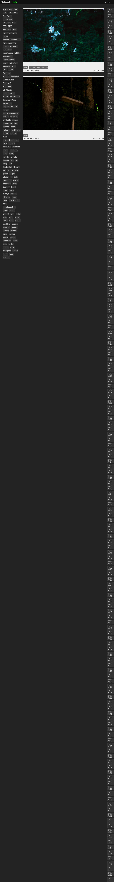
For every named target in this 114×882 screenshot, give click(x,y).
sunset (5, 237)
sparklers (6, 224)
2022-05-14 (110, 509)
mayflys (6, 194)
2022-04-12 (110, 541)
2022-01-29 (110, 756)
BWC (5, 13)
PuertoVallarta (8, 80)
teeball (12, 237)
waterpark (7, 251)
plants (5, 211)
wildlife (15, 251)
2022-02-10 (110, 740)
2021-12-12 (110, 874)
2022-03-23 (110, 579)
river (12, 214)
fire (16, 160)
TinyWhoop (7, 103)
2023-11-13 (110, 262)
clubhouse (14, 150)
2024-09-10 (110, 128)
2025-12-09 (110, 43)
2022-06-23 (110, 439)
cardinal (12, 143)
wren (11, 254)
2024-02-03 (110, 214)
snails (5, 221)
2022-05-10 (110, 515)
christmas (16, 147)
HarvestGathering (10, 33)
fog (4, 170)
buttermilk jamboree (11, 140)
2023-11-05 (110, 279)
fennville (14, 157)
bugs (5, 137)
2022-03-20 (110, 584)
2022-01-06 (110, 799)
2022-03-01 (110, 675)
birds (13, 127)
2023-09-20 (110, 338)
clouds (5, 150)
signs (11, 217)
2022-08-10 (110, 429)
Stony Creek (15, 97)
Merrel (5, 63)
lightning (6, 187)
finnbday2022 (8, 160)
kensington (7, 180)
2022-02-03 (110, 751)
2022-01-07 (110, 793)
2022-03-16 (110, 606)
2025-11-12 (110, 80)
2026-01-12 (110, 26)
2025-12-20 (110, 37)
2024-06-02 (110, 171)
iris (11, 177)
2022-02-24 (110, 692)
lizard (13, 187)
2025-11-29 (110, 69)
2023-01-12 (110, 418)
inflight (12, 174)
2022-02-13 (110, 729)
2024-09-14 (110, 123)
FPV (10, 26)
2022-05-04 (110, 531)
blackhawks (15, 130)
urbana (5, 247)
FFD (4, 26)
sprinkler (6, 227)
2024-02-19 (110, 193)
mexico (13, 194)
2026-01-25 (110, 16)
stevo (5, 234)
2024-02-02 (110, 220)
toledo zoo (7, 241)
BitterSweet (7, 16)
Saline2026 (7, 90)
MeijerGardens (9, 60)
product (6, 214)
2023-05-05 (110, 364)
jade (16, 177)
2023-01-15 (110, 413)
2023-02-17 (110, 386)
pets (4, 204)
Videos (107, 2)
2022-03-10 (110, 627)
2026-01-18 (110, 21)
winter (5, 254)
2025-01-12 (110, 91)
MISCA (17, 53)
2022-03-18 (110, 595)
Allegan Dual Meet (10, 9)
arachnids (7, 120)
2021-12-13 (110, 868)
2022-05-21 (110, 493)
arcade (15, 120)
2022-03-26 (110, 574)
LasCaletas (7, 50)
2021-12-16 (110, 863)
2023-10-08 (110, 305)
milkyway (6, 197)
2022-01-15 (110, 772)
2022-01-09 (110, 788)
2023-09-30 (110, 316)
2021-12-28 (110, 826)
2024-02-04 (110, 209)
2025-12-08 (110, 48)
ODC (5, 70)
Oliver (11, 70)
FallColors (7, 30)
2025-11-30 (110, 64)
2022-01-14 (110, 777)
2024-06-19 (110, 166)
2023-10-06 (110, 311)
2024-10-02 (110, 107)
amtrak (5, 117)
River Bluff (7, 83)
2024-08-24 (110, 139)
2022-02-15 (110, 718)
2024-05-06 (110, 182)
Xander (6, 110)
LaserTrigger (8, 53)
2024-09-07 (110, 134)
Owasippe (7, 73)
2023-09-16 (110, 348)
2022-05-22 (110, 488)
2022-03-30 (110, 552)
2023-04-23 (110, 370)
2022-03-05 (110, 654)
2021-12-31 (110, 820)
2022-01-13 (110, 783)
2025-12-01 (110, 59)
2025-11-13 (110, 75)
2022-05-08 (110, 520)
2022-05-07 (110, 525)
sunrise (12, 234)
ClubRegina (7, 19)
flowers (16, 167)
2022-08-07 (110, 434)
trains (15, 241)
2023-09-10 (110, 354)
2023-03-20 (110, 375)
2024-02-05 (110, 203)
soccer (17, 221)
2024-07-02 (110, 155)
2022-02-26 (110, 686)
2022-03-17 (110, 600)
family (11, 154)
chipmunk (6, 147)
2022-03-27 (110, 568)
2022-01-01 (110, 815)
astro (16, 123)
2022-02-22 (110, 697)
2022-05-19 (110, 498)
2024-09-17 (110, 118)
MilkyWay (13, 63)
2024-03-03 (110, 187)
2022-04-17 (110, 536)
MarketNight (7, 56)
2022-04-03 (110, 547)
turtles (11, 244)
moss (5, 200)
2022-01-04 (110, 804)
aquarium (14, 117)
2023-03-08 (110, 380)
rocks (18, 214)
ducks (5, 154)
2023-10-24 (110, 289)
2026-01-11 (110, 32)
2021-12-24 (110, 847)
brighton (13, 133)
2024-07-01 (110, 161)
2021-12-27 (110, 831)
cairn (5, 143)
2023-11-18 (110, 246)
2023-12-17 (110, 236)
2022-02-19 (110, 702)
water (12, 247)
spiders (15, 224)
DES (14, 23)
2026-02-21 (110, 10)
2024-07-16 (110, 144)
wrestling (6, 257)
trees (5, 244)
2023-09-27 (110, 321)
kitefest (16, 180)
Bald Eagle (13, 13)
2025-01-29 (110, 85)
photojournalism (9, 207)
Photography (6, 2)
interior (5, 177)
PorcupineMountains (11, 76)
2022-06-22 (110, 445)
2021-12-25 (110, 842)
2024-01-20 (110, 225)
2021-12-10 (110, 879)
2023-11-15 (110, 257)
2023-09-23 (110, 327)
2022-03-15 (110, 611)
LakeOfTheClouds (10, 46)
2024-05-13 (110, 177)
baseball (6, 127)
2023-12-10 (110, 241)
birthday (6, 130)
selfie (5, 217)
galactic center (13, 170)
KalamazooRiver (9, 43)
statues (13, 231)
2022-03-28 (110, 563)
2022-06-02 (110, 477)
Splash (5, 97)
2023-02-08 (110, 407)
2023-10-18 (110, 295)
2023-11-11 (110, 268)
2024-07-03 (110, 150)
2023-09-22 (110, 332)
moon (14, 197)
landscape (7, 184)
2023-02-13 (110, 397)
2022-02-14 (110, 724)
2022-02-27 (110, 681)
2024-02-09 (110, 198)
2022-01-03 (110, 809)
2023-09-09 (110, 359)
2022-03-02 (110, 670)
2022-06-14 (110, 461)
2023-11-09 (110, 273)
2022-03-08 (110, 638)
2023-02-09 (110, 402)
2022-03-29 (110, 557)
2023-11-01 (110, 284)
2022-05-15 (110, 504)
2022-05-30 (110, 482)
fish (10, 164)
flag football (7, 167)
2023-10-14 (110, 300)
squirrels (14, 227)
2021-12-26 (110, 836)
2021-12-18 (110, 852)
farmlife (6, 157)
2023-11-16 (110, 252)
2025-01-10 (110, 96)
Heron (5, 36)
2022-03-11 (110, 622)
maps (12, 190)
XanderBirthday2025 (11, 113)
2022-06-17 (110, 456)
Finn (14, 30)
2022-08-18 (110, 423)
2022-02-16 (110, 713)
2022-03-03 (110, 665)
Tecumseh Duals (9, 100)
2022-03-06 (110, 649)
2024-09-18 (110, 112)
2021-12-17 (110, 858)
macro (5, 190)
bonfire (5, 133)
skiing (17, 217)
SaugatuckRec (8, 93)
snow (11, 221)
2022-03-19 (110, 590)
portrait (12, 211)
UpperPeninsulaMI (10, 107)
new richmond (14, 200)
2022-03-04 (110, 659)
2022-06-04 (110, 472)
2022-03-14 (110, 616)
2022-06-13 (110, 466)
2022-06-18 (110, 450)
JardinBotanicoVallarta (12, 40)
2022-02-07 (110, 745)
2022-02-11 (110, 734)
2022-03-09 (110, 633)
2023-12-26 (110, 230)
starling (6, 231)
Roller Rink (7, 86)
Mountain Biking (9, 66)
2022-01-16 (110, 767)
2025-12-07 (110, 53)
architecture (7, 123)
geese (5, 174)
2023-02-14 (110, 391)
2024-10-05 (110, 102)
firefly (5, 164)
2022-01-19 (110, 761)
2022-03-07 (110, 643)
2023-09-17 (110, 343)
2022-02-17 (110, 708)
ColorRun (6, 23)
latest (15, 184)
